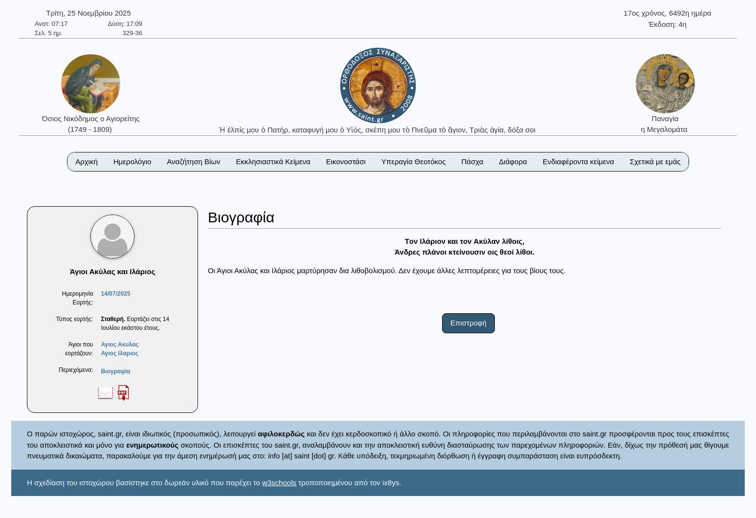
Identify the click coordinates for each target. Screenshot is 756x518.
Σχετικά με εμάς (655, 161)
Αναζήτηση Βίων (193, 161)
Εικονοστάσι (346, 161)
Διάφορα (513, 161)
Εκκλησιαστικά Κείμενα (273, 161)
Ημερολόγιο (132, 161)
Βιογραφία (115, 371)
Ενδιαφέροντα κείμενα (578, 161)
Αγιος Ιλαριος (119, 353)
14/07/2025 (115, 293)
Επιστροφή (468, 323)
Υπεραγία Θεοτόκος (413, 161)
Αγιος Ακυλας (119, 344)
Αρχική (86, 161)
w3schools (279, 482)
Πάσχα (472, 161)
